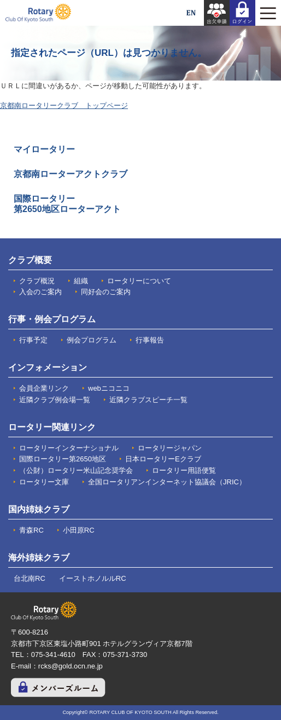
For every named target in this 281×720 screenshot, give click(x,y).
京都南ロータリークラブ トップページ (64, 105)
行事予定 (33, 340)
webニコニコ (109, 388)
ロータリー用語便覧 (184, 470)
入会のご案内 (40, 292)
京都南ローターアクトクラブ (70, 174)
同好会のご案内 (106, 292)
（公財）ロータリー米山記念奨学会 (76, 470)
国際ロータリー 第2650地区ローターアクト (67, 204)
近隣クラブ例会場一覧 (54, 400)
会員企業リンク (44, 388)
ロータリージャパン (170, 448)
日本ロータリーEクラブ (163, 459)
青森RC (31, 530)
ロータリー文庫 (44, 482)
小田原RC (79, 530)
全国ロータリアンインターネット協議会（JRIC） (167, 482)
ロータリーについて (139, 281)
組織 (81, 281)
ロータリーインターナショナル (69, 448)
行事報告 (150, 340)
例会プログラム (91, 340)
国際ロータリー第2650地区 (62, 459)
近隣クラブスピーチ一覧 (148, 400)
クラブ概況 (37, 281)
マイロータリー (44, 149)
